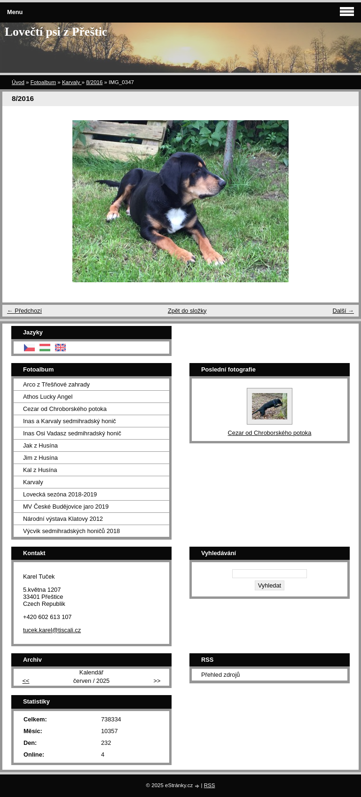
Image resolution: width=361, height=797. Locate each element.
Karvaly (72, 82)
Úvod (18, 82)
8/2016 (94, 82)
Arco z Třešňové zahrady (56, 384)
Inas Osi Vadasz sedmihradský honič (72, 433)
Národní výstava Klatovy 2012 (63, 518)
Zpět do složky (187, 310)
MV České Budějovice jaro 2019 (66, 506)
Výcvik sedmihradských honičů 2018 (71, 530)
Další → (343, 310)
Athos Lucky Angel (47, 396)
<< (26, 680)
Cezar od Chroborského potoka (65, 408)
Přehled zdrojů (220, 674)
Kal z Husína (40, 469)
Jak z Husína (40, 445)
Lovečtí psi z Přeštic (56, 32)
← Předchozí (24, 310)
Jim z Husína (40, 457)
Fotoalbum (43, 82)
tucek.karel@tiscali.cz (52, 630)
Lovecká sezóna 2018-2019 (60, 494)
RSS (209, 785)
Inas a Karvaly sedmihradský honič (69, 421)
